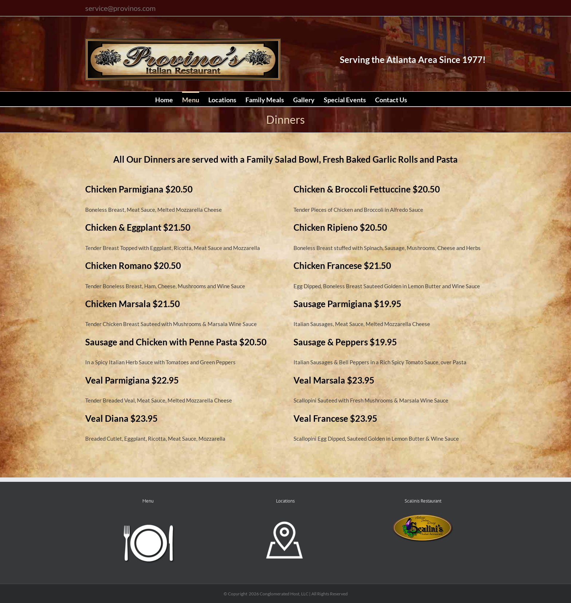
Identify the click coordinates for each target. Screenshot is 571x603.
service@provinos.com (120, 8)
